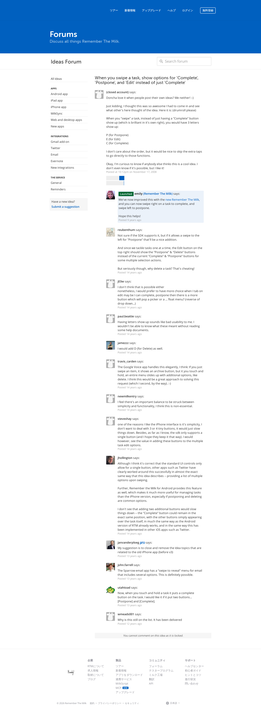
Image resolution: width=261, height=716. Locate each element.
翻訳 (151, 679)
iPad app (57, 100)
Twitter (55, 148)
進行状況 (190, 679)
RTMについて (96, 666)
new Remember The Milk (182, 200)
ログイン (187, 10)
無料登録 (207, 10)
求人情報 (93, 670)
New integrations (62, 168)
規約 (92, 703)
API (151, 683)
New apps (57, 126)
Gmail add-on (60, 142)
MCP (122, 688)
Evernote (57, 161)
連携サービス (124, 679)
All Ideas (56, 79)
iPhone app (58, 107)
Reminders (58, 189)
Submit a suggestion (65, 207)
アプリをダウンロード (129, 675)
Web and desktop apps (66, 120)
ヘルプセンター (194, 666)
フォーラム (156, 666)
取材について (96, 675)
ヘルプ (171, 10)
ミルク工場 (156, 675)
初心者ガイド (193, 670)
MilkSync (57, 113)
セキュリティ (132, 703)
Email (54, 155)
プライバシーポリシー (109, 703)
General (56, 183)
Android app (59, 94)
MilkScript (122, 683)
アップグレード (151, 10)
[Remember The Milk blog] (195, 703)
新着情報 (130, 10)
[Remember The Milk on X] (191, 703)
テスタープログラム (161, 670)
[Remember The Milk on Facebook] (186, 703)
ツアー (114, 10)
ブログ (92, 679)
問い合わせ (191, 683)
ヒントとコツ (193, 675)
